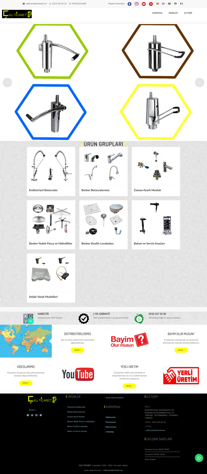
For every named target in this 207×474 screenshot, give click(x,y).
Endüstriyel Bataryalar (76, 407)
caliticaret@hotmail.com (35, 3)
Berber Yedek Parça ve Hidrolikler (81, 421)
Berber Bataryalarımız (76, 412)
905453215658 (77, 3)
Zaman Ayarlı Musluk (76, 416)
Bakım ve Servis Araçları (77, 431)
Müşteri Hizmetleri (116, 3)
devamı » (32, 410)
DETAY (77, 350)
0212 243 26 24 (58, 3)
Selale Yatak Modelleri (114, 397)
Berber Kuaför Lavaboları (77, 426)
